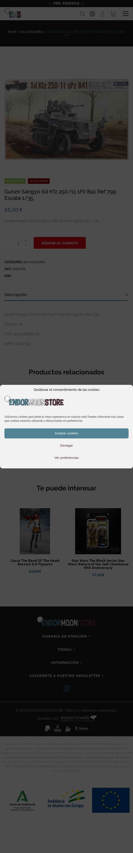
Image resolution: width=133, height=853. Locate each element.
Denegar (66, 445)
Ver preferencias (66, 458)
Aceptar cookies (66, 433)
